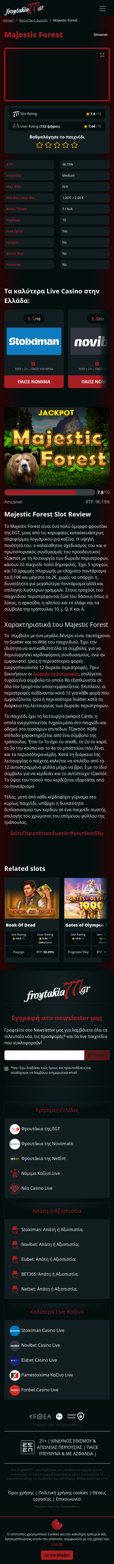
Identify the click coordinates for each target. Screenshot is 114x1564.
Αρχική (8, 20)
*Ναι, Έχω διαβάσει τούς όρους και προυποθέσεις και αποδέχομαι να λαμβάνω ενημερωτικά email (51, 1070)
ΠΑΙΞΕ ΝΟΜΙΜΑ (34, 382)
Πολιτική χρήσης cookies (63, 1493)
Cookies (57, 1543)
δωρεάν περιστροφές (56, 674)
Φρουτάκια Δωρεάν (33, 20)
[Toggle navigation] (102, 9)
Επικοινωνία (68, 1499)
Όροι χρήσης (21, 1493)
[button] (39, 145)
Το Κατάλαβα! (57, 1555)
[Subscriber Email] (44, 1055)
